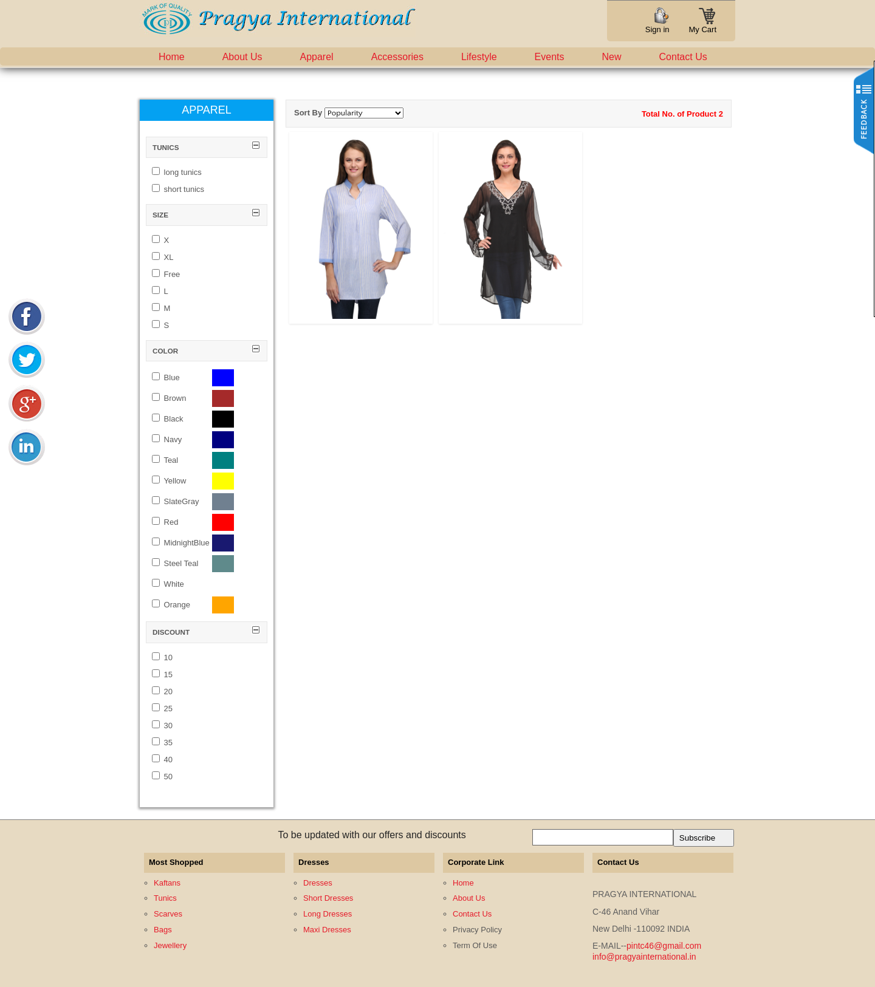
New (612, 57)
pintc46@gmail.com (663, 946)
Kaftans (167, 882)
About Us (242, 57)
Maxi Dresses (327, 929)
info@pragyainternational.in (644, 956)
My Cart (703, 26)
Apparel (317, 57)
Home (172, 57)
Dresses (317, 882)
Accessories (397, 57)
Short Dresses (328, 898)
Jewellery (170, 945)
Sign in (657, 29)
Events (549, 57)
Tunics (165, 898)
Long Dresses (327, 913)
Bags (163, 929)
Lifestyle (479, 57)
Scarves (168, 913)
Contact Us (683, 57)
